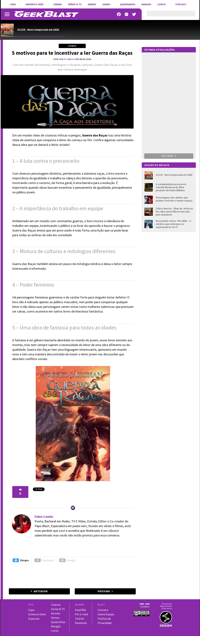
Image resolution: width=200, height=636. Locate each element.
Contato (103, 610)
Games (106, 4)
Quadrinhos (127, 4)
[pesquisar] (167, 15)
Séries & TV (75, 4)
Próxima (104, 591)
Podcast (180, 4)
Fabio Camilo (44, 516)
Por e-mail (81, 614)
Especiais (34, 618)
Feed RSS (80, 610)
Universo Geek (34, 4)
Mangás (146, 4)
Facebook (44, 560)
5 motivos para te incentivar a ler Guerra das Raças (72, 52)
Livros (161, 4)
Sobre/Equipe (106, 614)
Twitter (79, 618)
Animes (92, 4)
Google (67, 560)
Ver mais (168, 156)
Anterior (41, 591)
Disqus (21, 560)
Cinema (57, 4)
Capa (13, 4)
